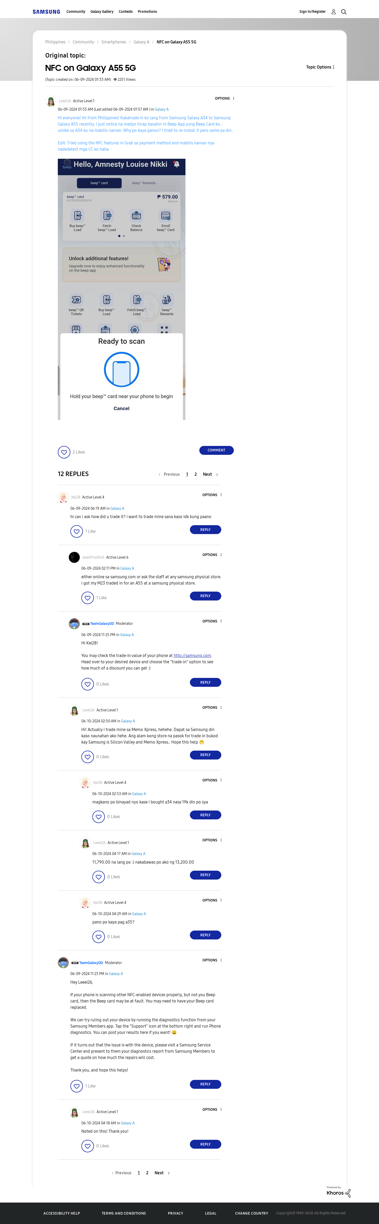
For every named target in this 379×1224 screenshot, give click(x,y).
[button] (225, 98)
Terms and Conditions (124, 1213)
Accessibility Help (61, 1213)
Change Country (251, 1213)
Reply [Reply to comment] (205, 530)
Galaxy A (162, 109)
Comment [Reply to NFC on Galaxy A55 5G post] (216, 450)
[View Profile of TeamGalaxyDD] (102, 623)
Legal (210, 1213)
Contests (126, 11)
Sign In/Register (312, 11)
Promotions (147, 11)
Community (75, 11)
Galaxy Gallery (102, 11)
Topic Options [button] (318, 67)
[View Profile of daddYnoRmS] (93, 557)
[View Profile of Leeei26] (65, 101)
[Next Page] (210, 474)
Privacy (175, 1213)
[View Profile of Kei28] (75, 497)
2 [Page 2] (196, 474)
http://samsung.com (192, 655)
